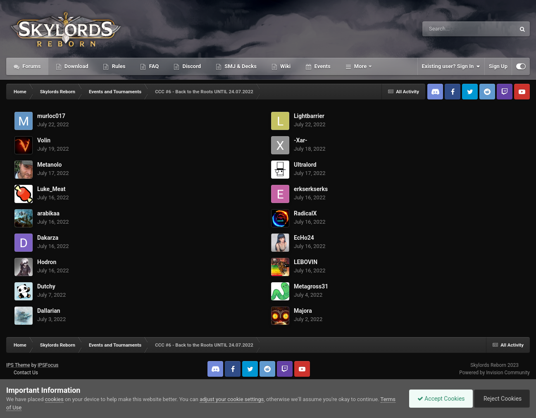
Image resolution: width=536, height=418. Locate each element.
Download (75, 66)
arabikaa (48, 213)
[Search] (448, 28)
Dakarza (47, 237)
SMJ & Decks (240, 66)
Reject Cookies (501, 398)
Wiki (285, 66)
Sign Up (498, 66)
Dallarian (48, 310)
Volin (43, 140)
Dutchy (46, 286)
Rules (117, 66)
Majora (303, 310)
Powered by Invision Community (494, 372)
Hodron (46, 262)
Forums (31, 66)
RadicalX (305, 213)
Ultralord (305, 164)
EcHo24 (304, 237)
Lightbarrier (309, 116)
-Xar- (300, 140)
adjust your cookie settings (232, 399)
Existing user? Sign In (451, 66)
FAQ (153, 66)
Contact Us (26, 372)
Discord (191, 66)
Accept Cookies (439, 398)
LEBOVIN (305, 262)
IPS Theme (18, 365)
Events (321, 66)
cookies (54, 399)
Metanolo (49, 164)
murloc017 (51, 116)
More (360, 66)
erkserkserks (311, 189)
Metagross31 (311, 286)
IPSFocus (48, 365)
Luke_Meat (51, 189)
